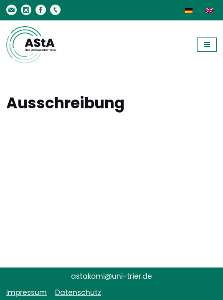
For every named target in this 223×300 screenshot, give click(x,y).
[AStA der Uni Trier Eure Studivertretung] (31, 44)
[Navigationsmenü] (207, 45)
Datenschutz (78, 293)
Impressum (26, 293)
